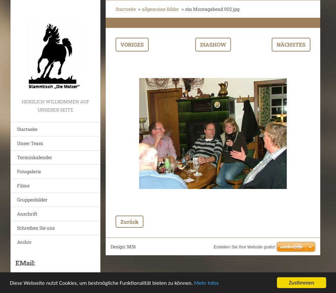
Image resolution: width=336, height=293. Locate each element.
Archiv (24, 242)
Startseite (27, 129)
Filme (23, 185)
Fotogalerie (29, 171)
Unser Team (30, 143)
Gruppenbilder (32, 200)
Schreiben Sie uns (36, 228)
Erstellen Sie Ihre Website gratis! (244, 246)
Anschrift (27, 214)
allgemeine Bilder (160, 9)
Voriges (132, 44)
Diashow (213, 44)
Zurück (129, 221)
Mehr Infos (206, 283)
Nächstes (291, 44)
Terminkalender (34, 157)
